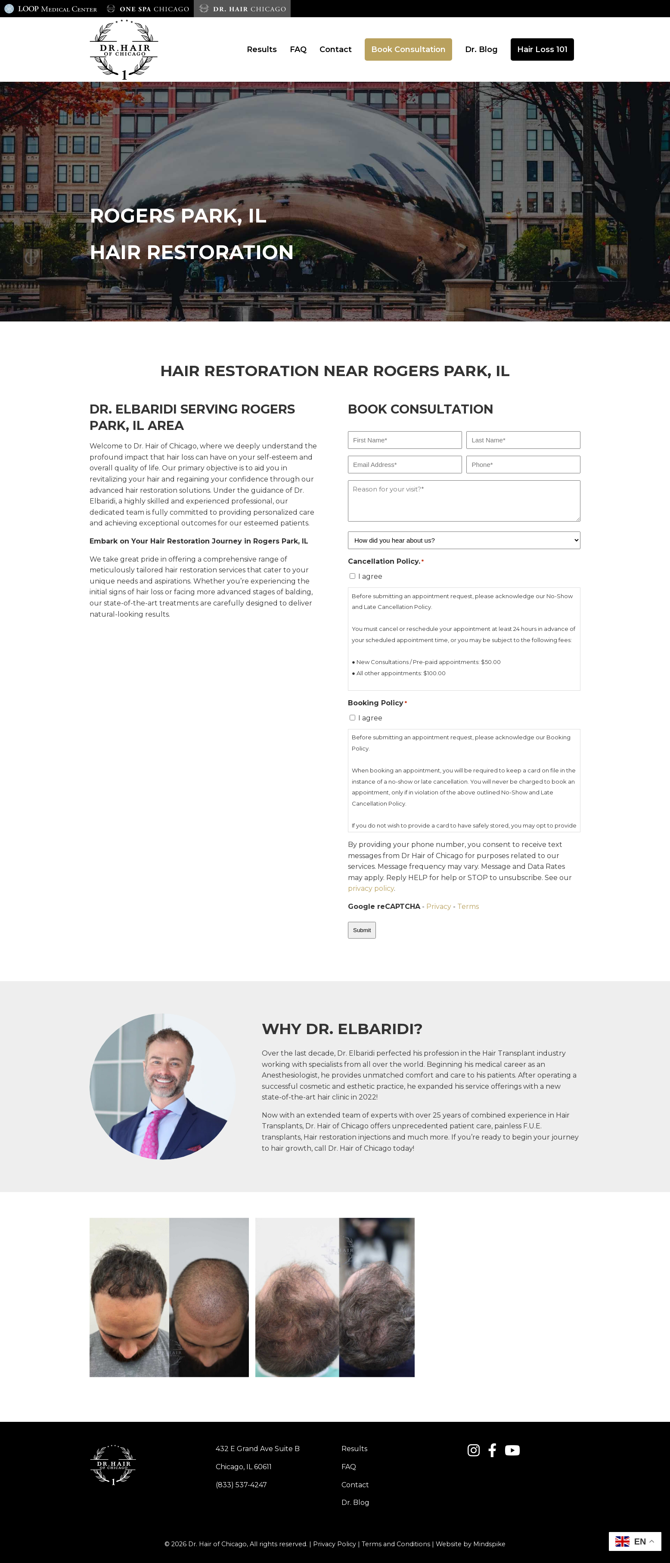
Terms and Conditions (396, 1544)
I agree (370, 576)
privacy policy (371, 888)
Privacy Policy (334, 1544)
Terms (468, 906)
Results (354, 1449)
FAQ (348, 1467)
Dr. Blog (355, 1502)
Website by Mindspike (471, 1544)
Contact (355, 1485)
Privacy (438, 906)
